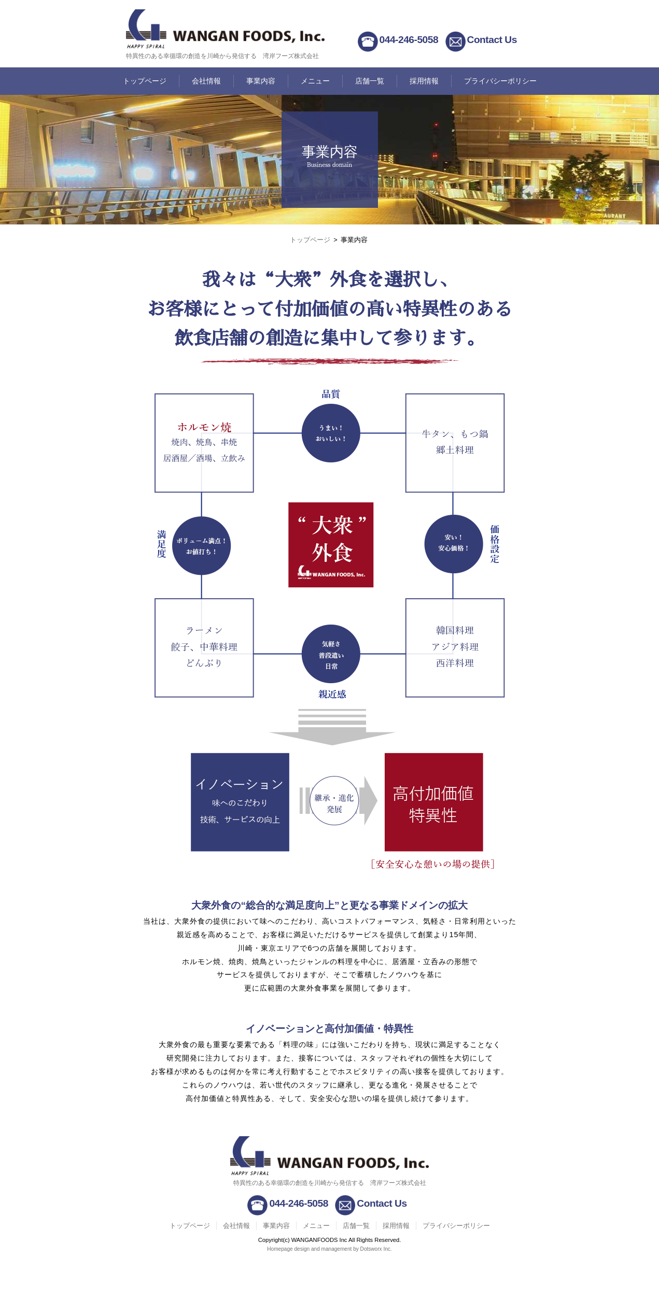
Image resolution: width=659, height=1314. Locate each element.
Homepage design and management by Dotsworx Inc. (329, 1249)
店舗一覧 (369, 81)
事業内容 (260, 81)
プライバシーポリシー (500, 81)
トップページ (144, 81)
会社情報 (206, 81)
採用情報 (424, 81)
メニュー (315, 81)
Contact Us (492, 39)
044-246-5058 (409, 39)
